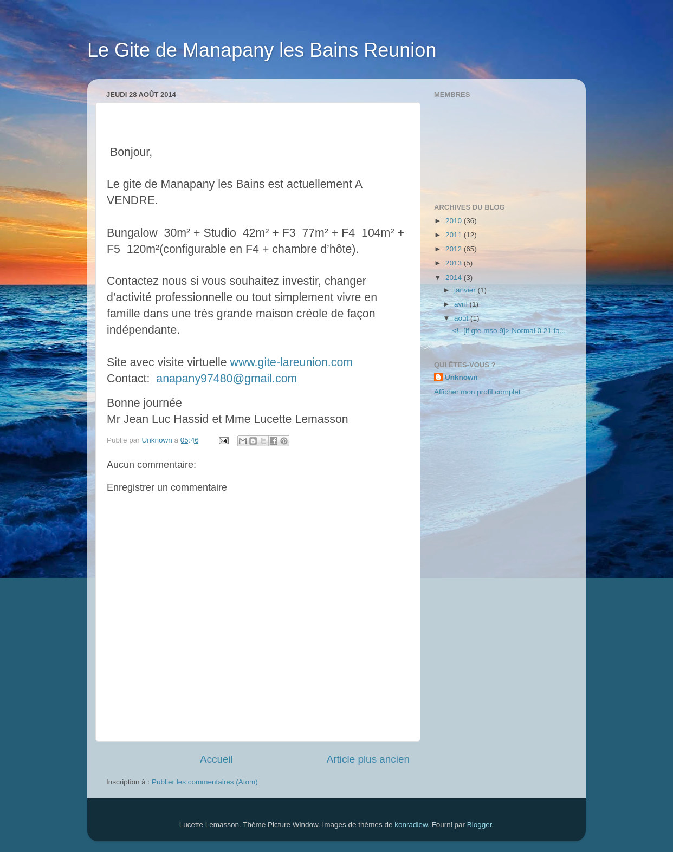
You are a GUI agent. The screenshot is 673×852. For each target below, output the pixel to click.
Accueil (216, 759)
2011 (454, 235)
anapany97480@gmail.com (226, 378)
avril (462, 304)
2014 (454, 278)
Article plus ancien (368, 759)
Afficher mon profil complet (477, 392)
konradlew (411, 825)
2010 (454, 221)
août (462, 318)
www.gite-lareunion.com (291, 362)
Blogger (479, 825)
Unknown (461, 377)
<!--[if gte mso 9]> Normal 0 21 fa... (509, 331)
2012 (454, 249)
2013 (454, 263)
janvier (466, 290)
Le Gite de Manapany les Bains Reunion (261, 50)
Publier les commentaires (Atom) (205, 782)
